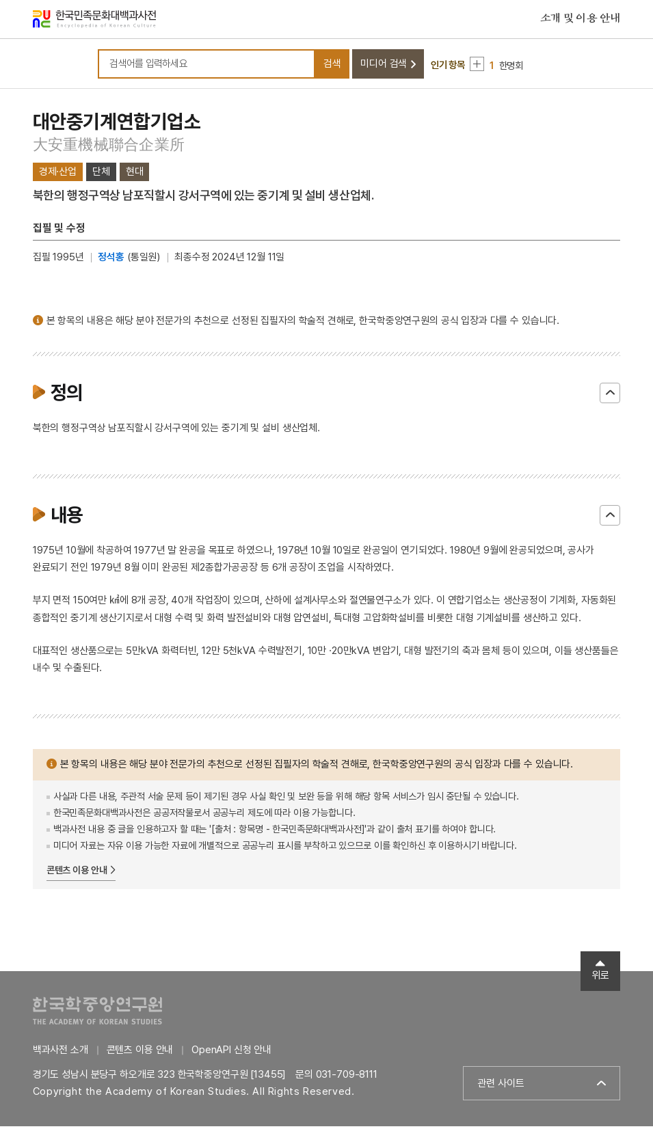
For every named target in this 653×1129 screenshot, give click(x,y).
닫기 (610, 395)
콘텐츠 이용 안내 (76, 872)
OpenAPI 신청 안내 (231, 1052)
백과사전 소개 (60, 1052)
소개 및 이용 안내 (580, 20)
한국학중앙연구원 (97, 1013)
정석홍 (111, 260)
